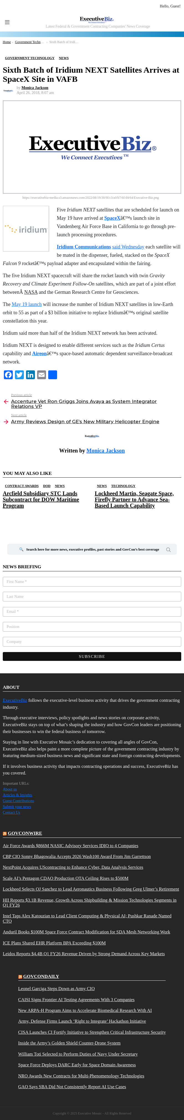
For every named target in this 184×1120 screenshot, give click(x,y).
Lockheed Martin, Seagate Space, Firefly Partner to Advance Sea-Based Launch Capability (134, 499)
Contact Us (11, 812)
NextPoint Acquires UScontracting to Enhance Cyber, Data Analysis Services (73, 867)
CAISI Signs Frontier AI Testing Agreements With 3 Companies (76, 999)
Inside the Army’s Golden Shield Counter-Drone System (69, 1043)
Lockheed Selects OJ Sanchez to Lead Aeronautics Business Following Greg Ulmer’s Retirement (91, 889)
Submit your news (17, 807)
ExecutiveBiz (15, 700)
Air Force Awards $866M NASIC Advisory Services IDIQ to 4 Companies (70, 845)
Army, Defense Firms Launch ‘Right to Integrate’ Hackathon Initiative (82, 1021)
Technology (123, 486)
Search (168, 550)
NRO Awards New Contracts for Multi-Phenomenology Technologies (81, 1076)
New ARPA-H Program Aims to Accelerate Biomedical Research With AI (85, 1010)
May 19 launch (27, 304)
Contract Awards (22, 486)
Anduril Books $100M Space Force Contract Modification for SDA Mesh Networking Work (86, 932)
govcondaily (41, 976)
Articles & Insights (17, 795)
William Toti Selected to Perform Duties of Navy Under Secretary (78, 1054)
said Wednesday (128, 247)
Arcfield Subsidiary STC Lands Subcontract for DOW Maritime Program (41, 499)
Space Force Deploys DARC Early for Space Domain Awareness (77, 1065)
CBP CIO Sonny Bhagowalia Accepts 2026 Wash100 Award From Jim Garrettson (77, 856)
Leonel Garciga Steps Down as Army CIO (56, 988)
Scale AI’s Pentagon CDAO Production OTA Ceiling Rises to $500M (66, 878)
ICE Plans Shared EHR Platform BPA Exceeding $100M (54, 943)
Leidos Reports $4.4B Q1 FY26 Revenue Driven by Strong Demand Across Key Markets (84, 953)
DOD (46, 486)
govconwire (25, 833)
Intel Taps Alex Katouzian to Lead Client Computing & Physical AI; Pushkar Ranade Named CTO (87, 918)
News (60, 486)
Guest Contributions (18, 801)
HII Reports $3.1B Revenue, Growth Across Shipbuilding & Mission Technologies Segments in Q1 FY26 (90, 903)
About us (10, 789)
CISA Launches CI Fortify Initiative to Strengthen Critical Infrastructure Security (92, 1032)
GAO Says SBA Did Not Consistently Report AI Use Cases (72, 1086)
